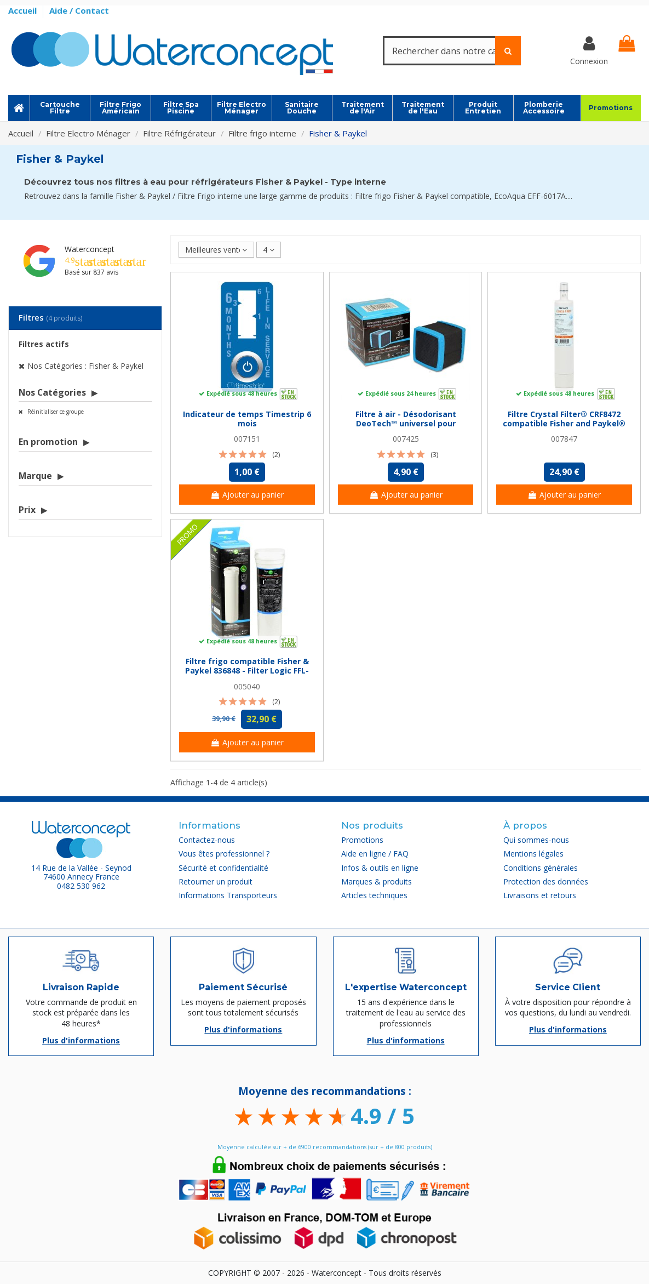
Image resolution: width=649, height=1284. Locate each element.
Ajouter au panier (247, 494)
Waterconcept (89, 249)
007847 (564, 438)
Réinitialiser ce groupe (55, 411)
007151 (247, 438)
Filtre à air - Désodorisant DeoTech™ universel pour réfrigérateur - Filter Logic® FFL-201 (405, 428)
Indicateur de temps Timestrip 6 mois (247, 419)
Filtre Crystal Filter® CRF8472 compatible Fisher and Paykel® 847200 (564, 423)
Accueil (23, 10)
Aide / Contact (79, 10)
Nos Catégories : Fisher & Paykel (85, 366)
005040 (247, 686)
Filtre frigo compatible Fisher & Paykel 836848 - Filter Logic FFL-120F (247, 670)
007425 (406, 438)
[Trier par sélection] (216, 250)
